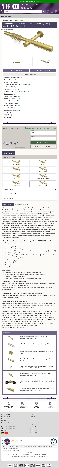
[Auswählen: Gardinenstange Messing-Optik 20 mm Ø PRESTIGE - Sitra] (15, 169)
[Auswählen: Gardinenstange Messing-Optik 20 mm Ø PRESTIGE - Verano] (15, 184)
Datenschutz (34, 427)
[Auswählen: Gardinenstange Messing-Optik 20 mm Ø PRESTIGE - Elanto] (43, 176)
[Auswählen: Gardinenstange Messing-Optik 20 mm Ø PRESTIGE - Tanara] (43, 169)
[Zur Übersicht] (54, 19)
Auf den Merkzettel (16, 70)
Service (44, 5)
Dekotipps (25, 5)
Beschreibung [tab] (7, 204)
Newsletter (33, 419)
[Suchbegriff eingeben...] (23, 11)
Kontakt (32, 435)
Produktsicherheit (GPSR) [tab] (23, 204)
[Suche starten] (44, 11)
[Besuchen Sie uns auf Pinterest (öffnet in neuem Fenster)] (31, 8)
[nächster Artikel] (56, 19)
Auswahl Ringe (30, 198)
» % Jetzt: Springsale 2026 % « (29, 1)
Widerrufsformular (35, 431)
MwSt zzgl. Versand (20, 147)
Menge (32, 136)
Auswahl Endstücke (30, 157)
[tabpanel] (29, 268)
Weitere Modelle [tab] (8, 153)
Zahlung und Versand (36, 423)
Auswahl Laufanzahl (30, 194)
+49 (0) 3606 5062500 (9, 427)
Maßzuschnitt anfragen (29, 74)
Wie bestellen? (34, 433)
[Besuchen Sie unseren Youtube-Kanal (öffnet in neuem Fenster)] (27, 8)
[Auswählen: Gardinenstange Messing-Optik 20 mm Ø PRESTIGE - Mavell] (43, 184)
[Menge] (43, 138)
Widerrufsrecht (34, 429)
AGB (31, 425)
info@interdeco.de (8, 431)
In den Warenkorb (43, 142)
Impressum (33, 421)
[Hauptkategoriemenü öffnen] (6, 16)
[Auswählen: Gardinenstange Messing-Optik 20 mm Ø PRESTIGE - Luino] (15, 176)
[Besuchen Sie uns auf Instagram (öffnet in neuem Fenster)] (24, 8)
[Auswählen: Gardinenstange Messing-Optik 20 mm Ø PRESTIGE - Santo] (15, 163)
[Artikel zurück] (52, 19)
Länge (32, 130)
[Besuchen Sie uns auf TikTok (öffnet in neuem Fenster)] (33, 8)
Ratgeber (35, 5)
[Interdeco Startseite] (10, 6)
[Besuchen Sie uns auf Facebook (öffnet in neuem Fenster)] (22, 8)
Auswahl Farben (30, 189)
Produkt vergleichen (43, 70)
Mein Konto (33, 417)
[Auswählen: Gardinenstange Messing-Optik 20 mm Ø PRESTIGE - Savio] (43, 163)
